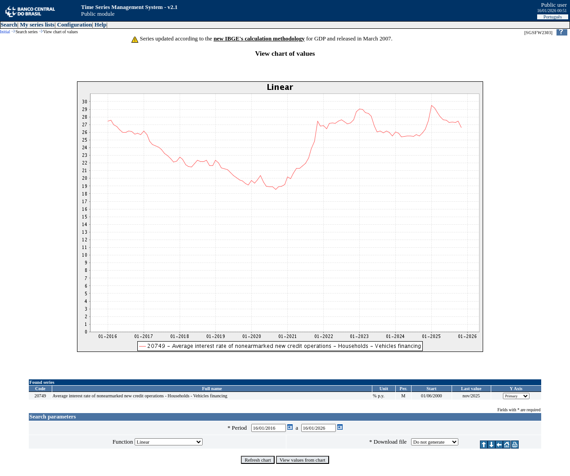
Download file (392, 442)
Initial (5, 32)
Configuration (74, 25)
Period (241, 428)
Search (8, 25)
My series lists (37, 25)
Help (100, 25)
